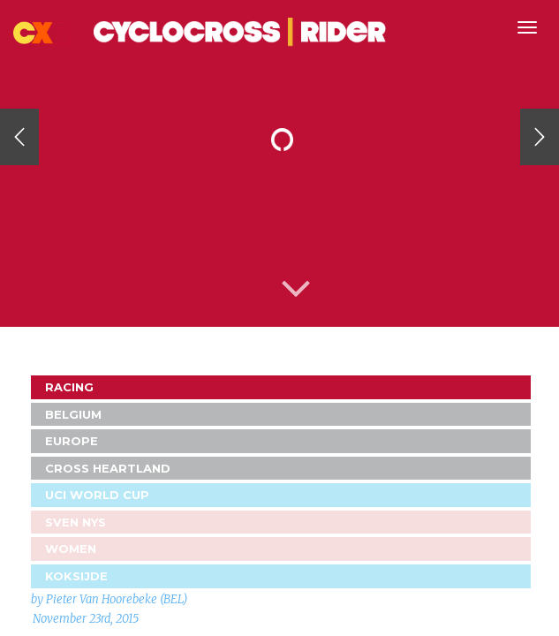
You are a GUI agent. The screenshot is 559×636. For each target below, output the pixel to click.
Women (70, 548)
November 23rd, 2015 (86, 618)
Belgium (73, 414)
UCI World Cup (97, 495)
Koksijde (76, 576)
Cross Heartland (107, 468)
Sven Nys (75, 522)
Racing (69, 387)
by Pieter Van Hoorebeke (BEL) (109, 599)
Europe (71, 441)
